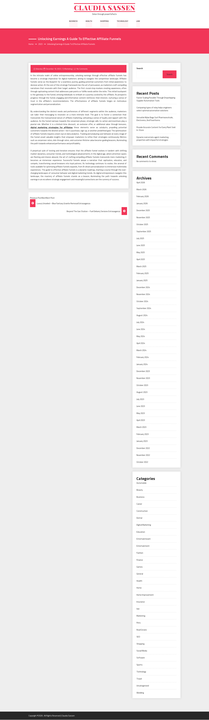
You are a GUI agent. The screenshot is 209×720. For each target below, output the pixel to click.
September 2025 (143, 231)
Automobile (141, 483)
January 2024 (142, 364)
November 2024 (143, 294)
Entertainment (143, 546)
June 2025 (140, 245)
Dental (139, 518)
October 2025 (142, 224)
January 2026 (142, 203)
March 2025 (141, 266)
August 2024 (141, 315)
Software (140, 657)
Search (139, 68)
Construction (142, 511)
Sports (139, 665)
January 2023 (142, 441)
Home (139, 588)
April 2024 (140, 343)
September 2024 (143, 308)
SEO (138, 637)
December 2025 (143, 210)
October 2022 (142, 462)
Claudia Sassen (104, 7)
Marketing (68, 69)
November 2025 (143, 217)
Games (139, 567)
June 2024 (140, 329)
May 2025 (140, 252)
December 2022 (143, 448)
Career (139, 504)
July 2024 (140, 322)
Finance (139, 560)
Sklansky (38, 69)
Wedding (140, 692)
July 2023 (140, 399)
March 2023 (141, 427)
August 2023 (141, 392)
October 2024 (142, 301)
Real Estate (141, 630)
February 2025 (142, 273)
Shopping (104, 21)
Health (89, 21)
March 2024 (141, 350)
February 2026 (142, 196)
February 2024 (142, 357)
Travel (139, 679)
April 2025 (140, 259)
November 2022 (143, 455)
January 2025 (142, 280)
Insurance (140, 602)
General (139, 574)
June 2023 (140, 406)
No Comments (82, 69)
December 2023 (143, 371)
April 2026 (140, 182)
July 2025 (140, 238)
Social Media (141, 651)
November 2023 (143, 378)
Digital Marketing (143, 525)
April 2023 (140, 420)
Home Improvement (145, 595)
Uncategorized (142, 685)
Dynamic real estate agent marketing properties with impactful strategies (152, 139)
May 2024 (140, 336)
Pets (138, 623)
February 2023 (142, 434)
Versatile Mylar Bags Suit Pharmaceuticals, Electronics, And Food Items (154, 119)
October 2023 (142, 385)
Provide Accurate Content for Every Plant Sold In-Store (155, 129)
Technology (122, 21)
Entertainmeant (143, 539)
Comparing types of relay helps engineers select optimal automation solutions (154, 109)
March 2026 (141, 189)
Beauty (139, 490)
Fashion (139, 553)
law (138, 21)
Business (73, 21)
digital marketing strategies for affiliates (52, 127)
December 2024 (143, 287)
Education (140, 532)
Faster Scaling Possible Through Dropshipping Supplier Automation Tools (155, 99)
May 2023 (140, 413)
